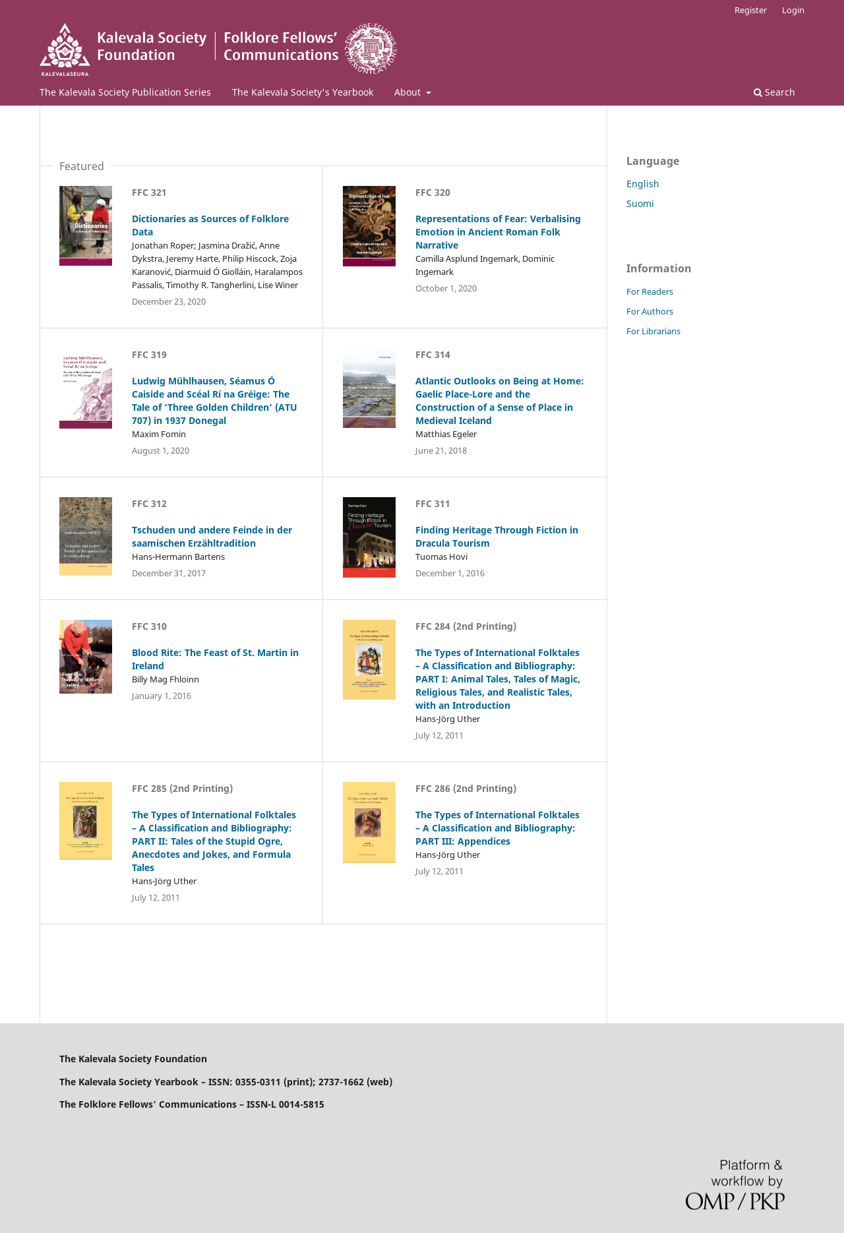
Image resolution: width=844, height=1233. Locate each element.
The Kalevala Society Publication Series (125, 92)
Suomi (640, 203)
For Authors (649, 311)
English (642, 183)
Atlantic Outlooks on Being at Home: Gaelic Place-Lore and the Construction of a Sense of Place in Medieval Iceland (499, 401)
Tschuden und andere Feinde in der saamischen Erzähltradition (212, 536)
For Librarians (653, 331)
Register (751, 10)
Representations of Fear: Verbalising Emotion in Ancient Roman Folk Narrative (498, 231)
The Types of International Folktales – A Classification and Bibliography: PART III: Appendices (497, 827)
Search (774, 92)
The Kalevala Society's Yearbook (302, 92)
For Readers (649, 291)
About (408, 92)
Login (793, 10)
